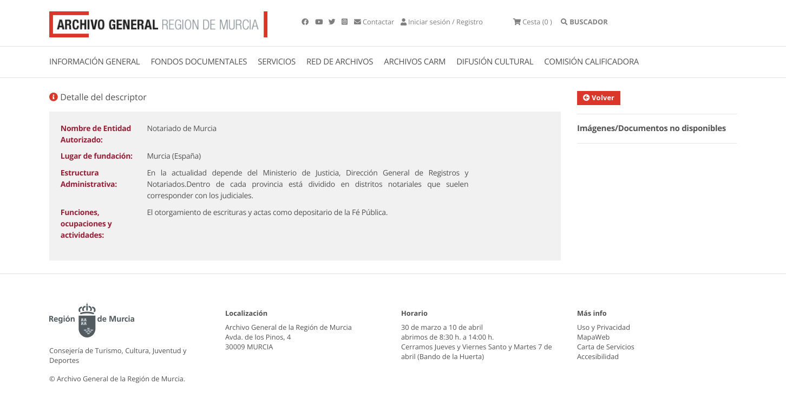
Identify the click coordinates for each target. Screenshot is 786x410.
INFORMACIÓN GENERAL (94, 61)
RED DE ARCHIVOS (339, 61)
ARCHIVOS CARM (415, 61)
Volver (603, 97)
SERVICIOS (277, 61)
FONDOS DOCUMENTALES (198, 61)
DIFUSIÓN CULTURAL (494, 61)
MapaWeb (593, 337)
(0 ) (532, 22)
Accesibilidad (598, 356)
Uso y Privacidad (603, 327)
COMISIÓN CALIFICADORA (591, 61)
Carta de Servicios (605, 347)
